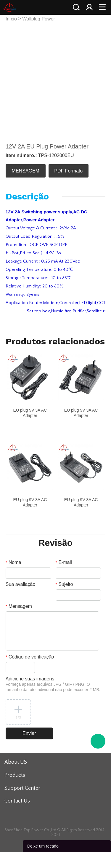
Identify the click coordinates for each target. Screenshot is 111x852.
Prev (13, 79)
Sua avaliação (21, 584)
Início (11, 18)
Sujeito (64, 584)
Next (97, 79)
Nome (13, 562)
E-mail (64, 562)
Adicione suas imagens (53, 684)
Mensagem (19, 606)
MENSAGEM (25, 170)
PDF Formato (68, 170)
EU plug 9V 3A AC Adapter (30, 413)
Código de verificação (30, 656)
